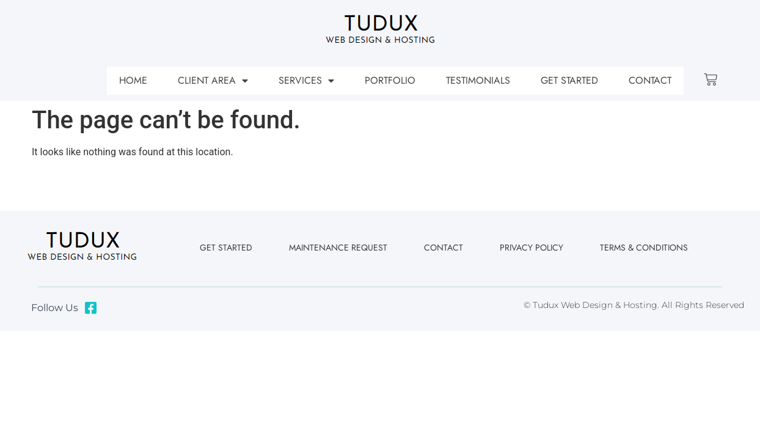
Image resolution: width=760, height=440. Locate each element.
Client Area (213, 81)
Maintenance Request (338, 247)
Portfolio (390, 80)
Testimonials (478, 80)
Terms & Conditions (644, 247)
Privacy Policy (531, 247)
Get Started (569, 80)
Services (306, 81)
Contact (650, 80)
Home (133, 80)
